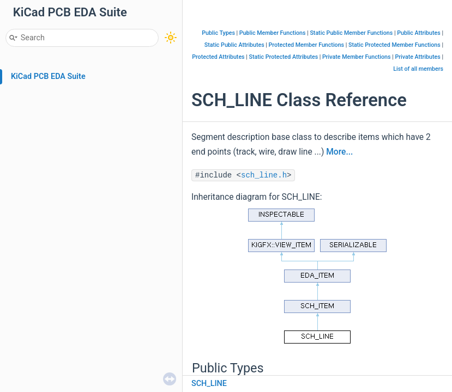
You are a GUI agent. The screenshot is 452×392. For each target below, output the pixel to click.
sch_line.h (264, 175)
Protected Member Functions (307, 44)
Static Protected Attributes (283, 56)
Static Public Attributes (234, 44)
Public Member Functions (272, 32)
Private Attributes (417, 56)
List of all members (418, 68)
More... (339, 152)
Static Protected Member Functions (394, 44)
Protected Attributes (218, 56)
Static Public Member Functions (351, 32)
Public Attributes (419, 32)
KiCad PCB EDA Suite (48, 76)
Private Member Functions (356, 56)
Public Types (218, 32)
